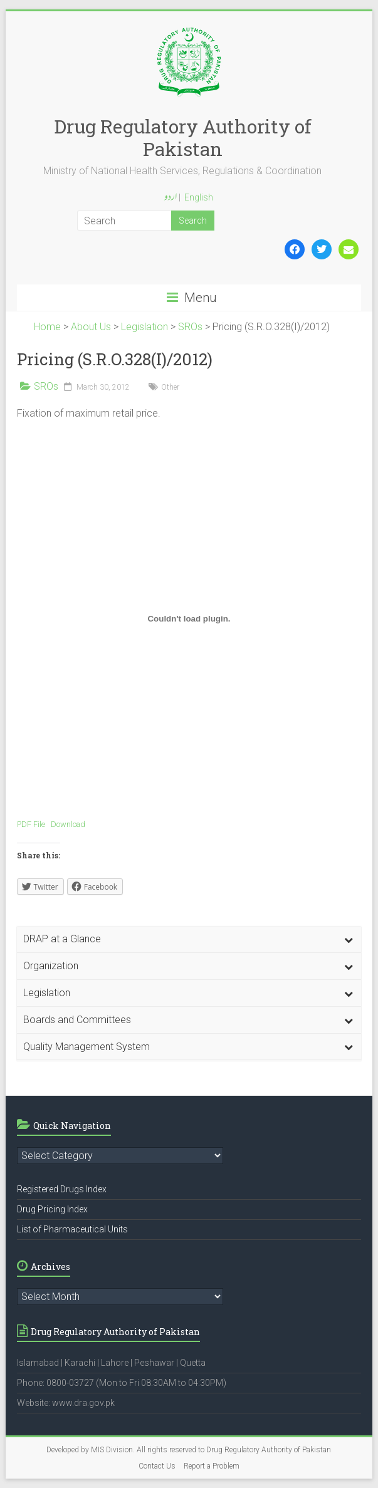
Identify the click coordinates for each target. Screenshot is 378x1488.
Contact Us (157, 1466)
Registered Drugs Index (62, 1189)
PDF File (31, 824)
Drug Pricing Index (52, 1209)
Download (68, 824)
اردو (170, 198)
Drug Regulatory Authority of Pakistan (183, 137)
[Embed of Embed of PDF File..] (189, 618)
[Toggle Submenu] (348, 939)
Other (170, 387)
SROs (46, 386)
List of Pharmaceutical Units (72, 1229)
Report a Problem (211, 1466)
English (198, 197)
